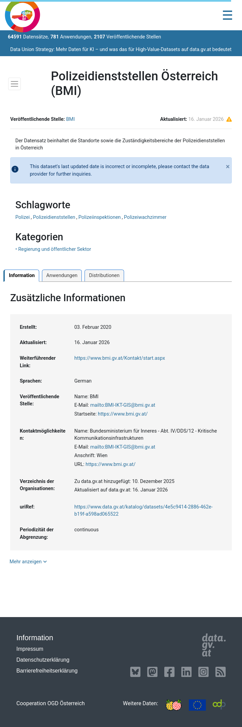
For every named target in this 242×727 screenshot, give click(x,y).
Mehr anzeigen (29, 561)
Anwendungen (61, 275)
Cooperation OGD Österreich (50, 703)
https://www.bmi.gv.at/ (123, 414)
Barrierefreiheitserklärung (47, 671)
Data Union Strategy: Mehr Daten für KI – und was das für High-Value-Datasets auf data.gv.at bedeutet (120, 49)
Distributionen (104, 275)
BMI (70, 119)
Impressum (29, 649)
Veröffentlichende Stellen (127, 37)
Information (22, 275)
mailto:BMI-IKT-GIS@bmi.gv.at (122, 405)
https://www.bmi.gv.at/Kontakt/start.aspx (119, 358)
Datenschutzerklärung (43, 660)
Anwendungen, (71, 37)
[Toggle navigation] (227, 15)
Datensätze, (28, 37)
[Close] (228, 169)
